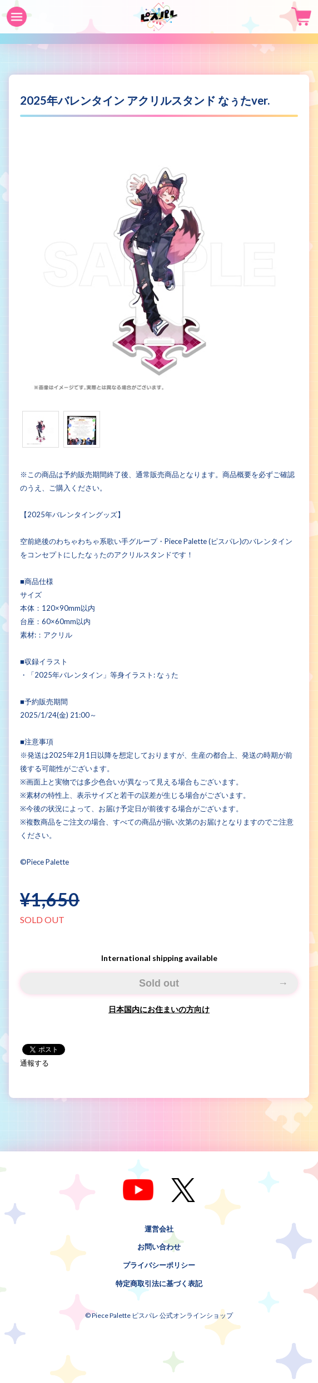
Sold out (159, 983)
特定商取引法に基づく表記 (159, 1283)
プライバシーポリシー (159, 1265)
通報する (34, 1062)
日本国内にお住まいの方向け (159, 1009)
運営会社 (159, 1228)
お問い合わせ (159, 1246)
